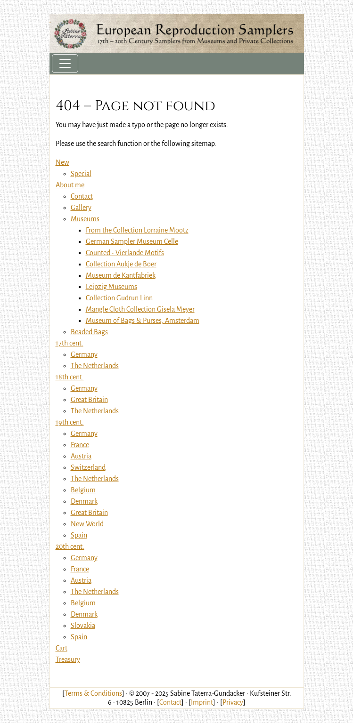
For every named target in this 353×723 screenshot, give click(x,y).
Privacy (232, 702)
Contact (170, 702)
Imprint (202, 702)
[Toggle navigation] (65, 63)
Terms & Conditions (93, 693)
